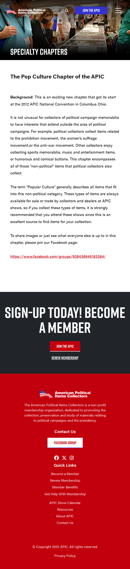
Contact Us (65, 522)
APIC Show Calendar (65, 502)
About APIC (65, 515)
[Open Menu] (118, 10)
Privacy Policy (65, 555)
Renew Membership (65, 480)
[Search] (67, 10)
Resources (65, 509)
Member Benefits (65, 486)
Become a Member (65, 473)
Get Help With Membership (65, 493)
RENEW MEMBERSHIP (65, 358)
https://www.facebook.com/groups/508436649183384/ (58, 256)
